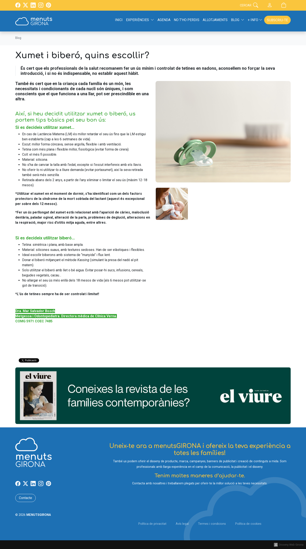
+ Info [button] (255, 20)
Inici (119, 20)
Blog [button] (237, 20)
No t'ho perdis (186, 20)
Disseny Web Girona (291, 544)
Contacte (25, 498)
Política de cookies (248, 524)
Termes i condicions (212, 524)
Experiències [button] (140, 20)
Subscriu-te (277, 20)
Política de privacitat (152, 524)
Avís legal (182, 524)
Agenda (163, 20)
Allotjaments (215, 20)
